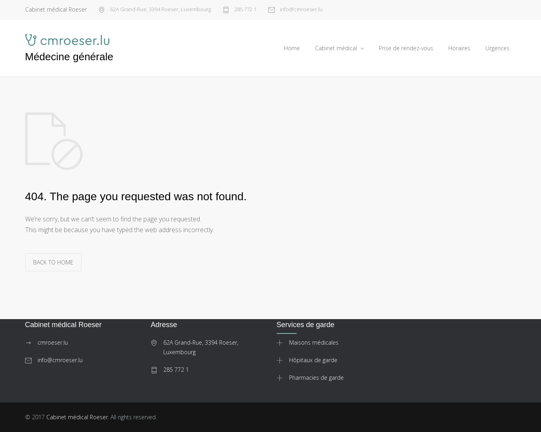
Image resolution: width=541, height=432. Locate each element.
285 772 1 (244, 10)
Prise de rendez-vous (406, 48)
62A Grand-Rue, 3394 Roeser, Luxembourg (160, 10)
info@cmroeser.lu (301, 10)
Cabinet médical (336, 48)
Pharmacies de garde (316, 377)
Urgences (497, 48)
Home (292, 48)
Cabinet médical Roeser (77, 417)
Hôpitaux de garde (313, 360)
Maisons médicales (314, 342)
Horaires (459, 48)
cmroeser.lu (53, 342)
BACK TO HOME (53, 262)
